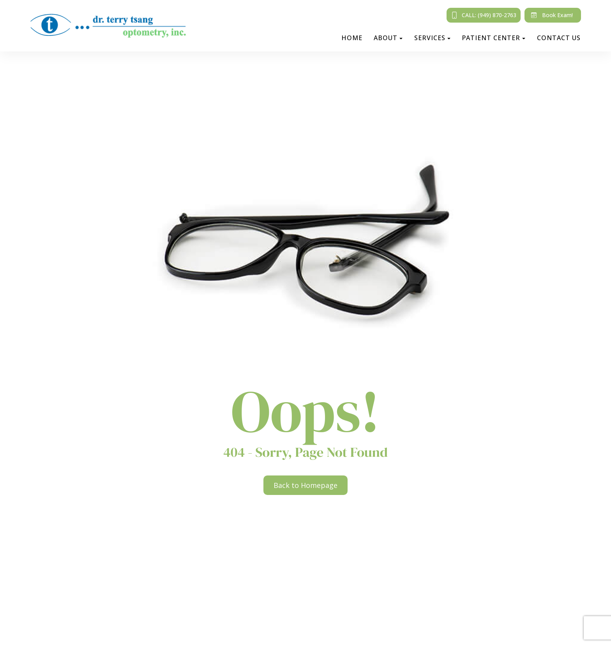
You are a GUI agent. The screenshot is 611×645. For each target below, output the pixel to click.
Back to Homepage (305, 485)
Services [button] (432, 38)
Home (351, 38)
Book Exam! (550, 15)
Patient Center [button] (493, 38)
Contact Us (559, 38)
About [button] (388, 38)
